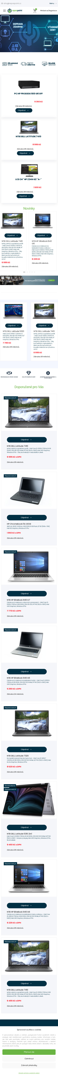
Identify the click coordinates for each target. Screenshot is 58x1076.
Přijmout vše (29, 1052)
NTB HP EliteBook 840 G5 (18, 678)
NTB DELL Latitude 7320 (18, 755)
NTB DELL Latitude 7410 (28, 136)
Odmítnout (29, 1058)
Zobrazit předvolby (29, 1065)
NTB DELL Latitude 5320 (13, 331)
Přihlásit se (44, 11)
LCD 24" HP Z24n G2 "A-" (28, 179)
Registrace (53, 11)
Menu (52, 3)
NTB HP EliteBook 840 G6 (42, 242)
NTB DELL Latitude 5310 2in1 (19, 833)
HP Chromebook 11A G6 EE (19, 524)
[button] (24, 272)
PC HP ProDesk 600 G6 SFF (28, 93)
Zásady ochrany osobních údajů (29, 1073)
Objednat (23, 110)
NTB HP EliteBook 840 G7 (18, 600)
